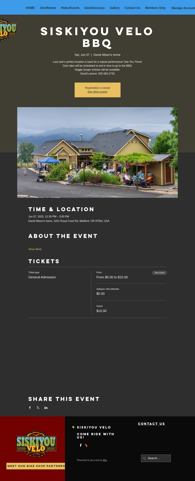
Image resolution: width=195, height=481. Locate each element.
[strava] (86, 445)
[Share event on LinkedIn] (46, 407)
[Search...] (156, 458)
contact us (151, 424)
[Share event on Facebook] (29, 407)
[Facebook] (81, 445)
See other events (97, 91)
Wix (105, 460)
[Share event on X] (38, 407)
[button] (70, 8)
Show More (35, 249)
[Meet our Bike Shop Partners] (36, 466)
